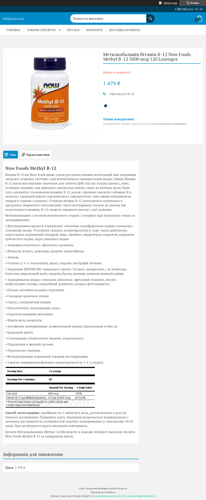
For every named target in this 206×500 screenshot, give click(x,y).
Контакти (94, 30)
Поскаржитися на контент (107, 495)
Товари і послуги (41, 30)
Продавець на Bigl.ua (103, 492)
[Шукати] (150, 16)
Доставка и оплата (124, 30)
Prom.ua (122, 488)
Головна (13, 30)
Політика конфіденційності (140, 495)
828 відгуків (170, 2)
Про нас (73, 30)
